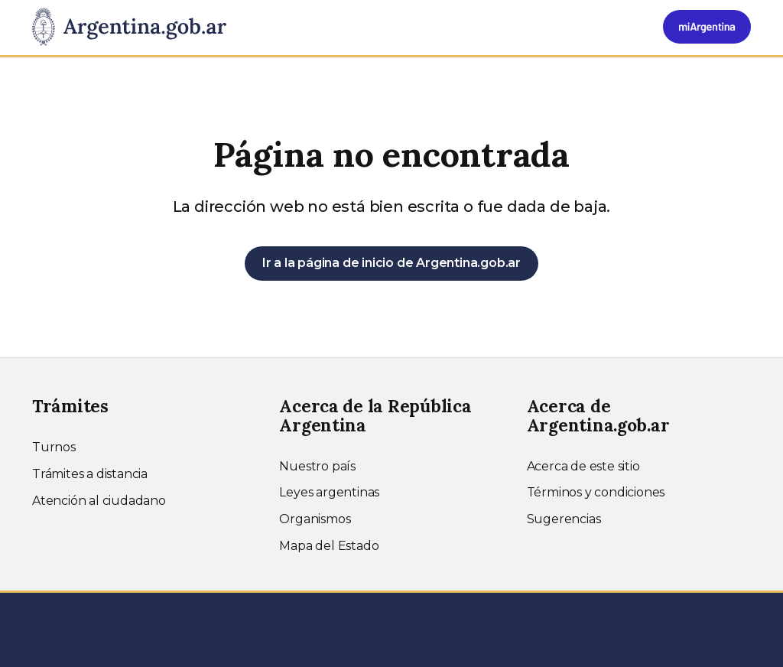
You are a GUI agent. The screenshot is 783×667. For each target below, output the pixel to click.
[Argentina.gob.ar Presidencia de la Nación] (129, 27)
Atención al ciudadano (99, 500)
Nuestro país (317, 466)
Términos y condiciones (596, 492)
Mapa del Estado (329, 545)
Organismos (314, 519)
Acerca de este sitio (583, 466)
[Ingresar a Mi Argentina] (707, 27)
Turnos (54, 447)
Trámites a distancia (90, 474)
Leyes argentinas (329, 492)
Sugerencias (564, 519)
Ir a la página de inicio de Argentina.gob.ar (391, 262)
